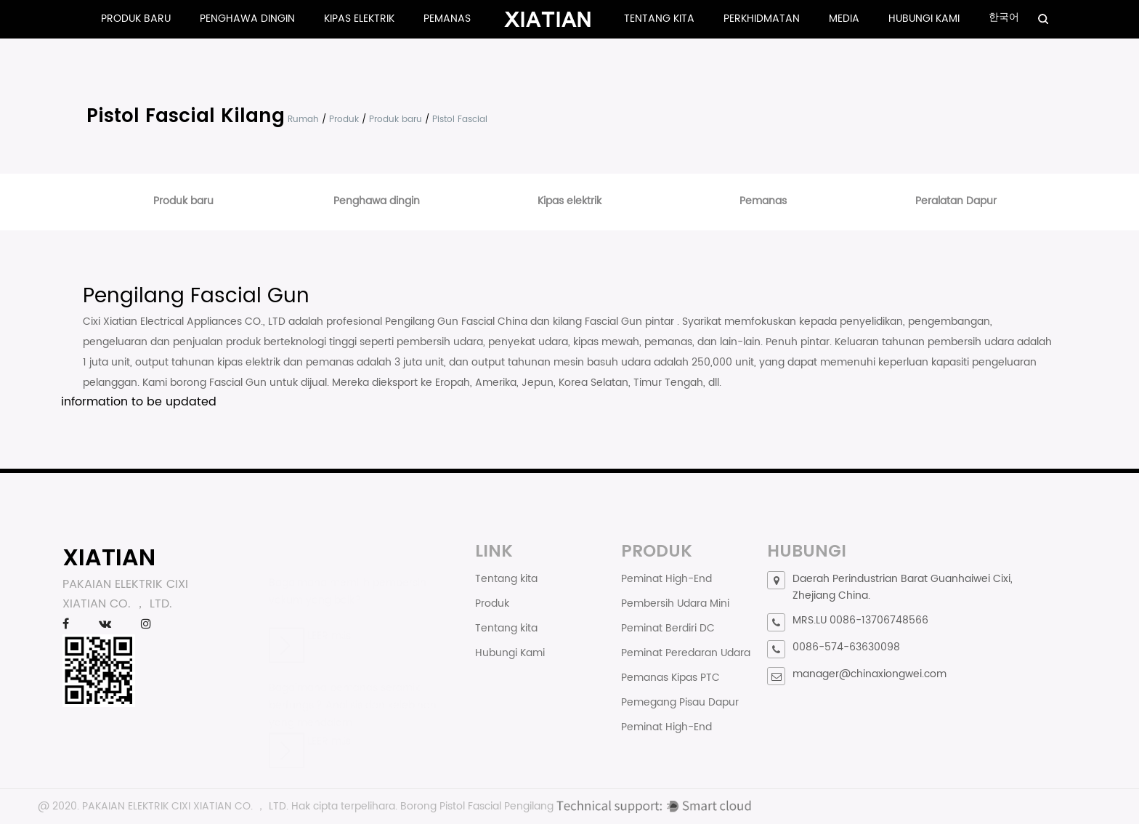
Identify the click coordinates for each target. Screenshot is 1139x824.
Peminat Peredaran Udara (685, 653)
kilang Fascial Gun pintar (615, 321)
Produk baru (136, 18)
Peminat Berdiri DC (668, 628)
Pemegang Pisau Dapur (680, 702)
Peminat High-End (666, 578)
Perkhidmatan (761, 18)
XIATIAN (108, 557)
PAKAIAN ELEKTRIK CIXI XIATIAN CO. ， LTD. (185, 806)
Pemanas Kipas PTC (670, 677)
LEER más (310, 624)
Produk (344, 119)
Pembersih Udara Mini (675, 603)
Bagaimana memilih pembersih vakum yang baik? (347, 581)
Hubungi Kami (924, 18)
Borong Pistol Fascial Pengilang (477, 806)
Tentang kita (659, 18)
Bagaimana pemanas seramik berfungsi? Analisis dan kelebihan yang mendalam (353, 689)
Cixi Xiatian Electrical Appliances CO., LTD (185, 321)
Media (844, 18)
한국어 (1004, 17)
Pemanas (447, 18)
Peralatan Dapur (956, 201)
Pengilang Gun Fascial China (457, 321)
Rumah (303, 119)
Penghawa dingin (247, 18)
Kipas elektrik (359, 18)
